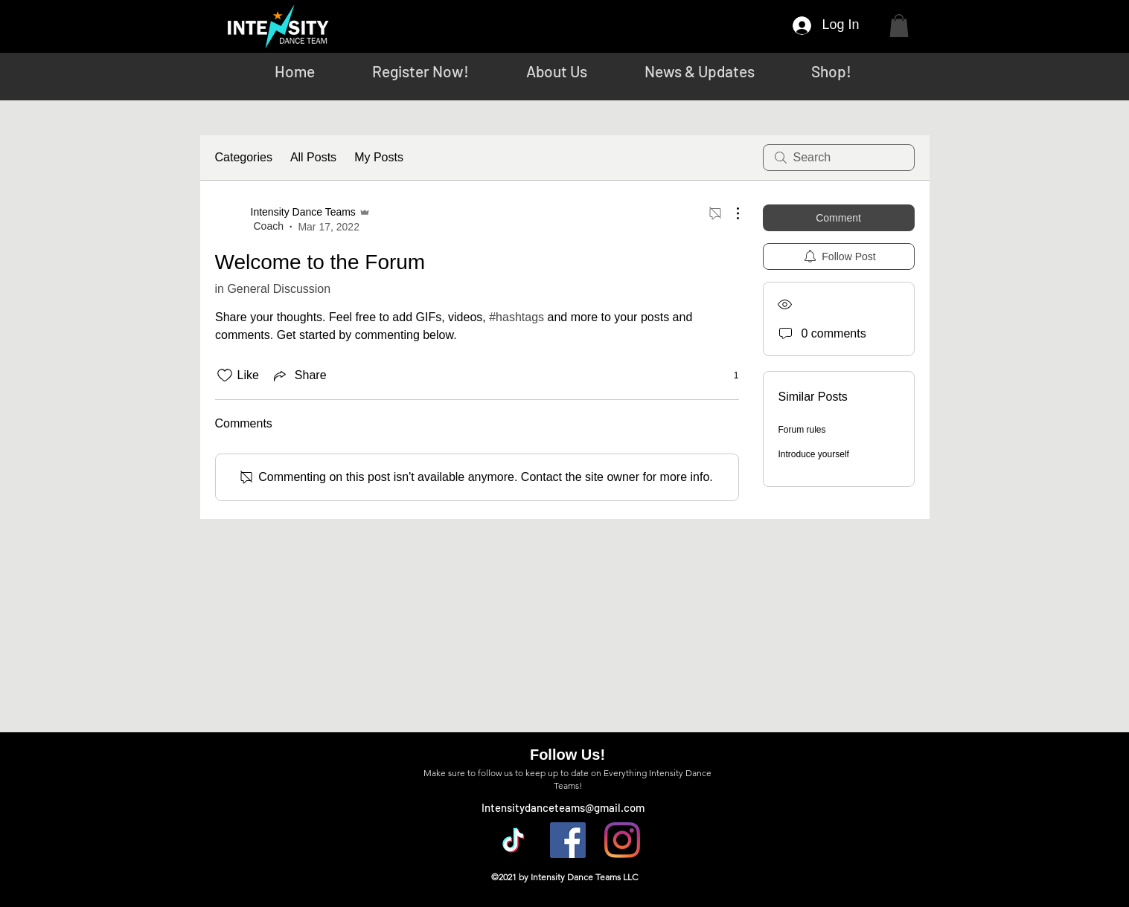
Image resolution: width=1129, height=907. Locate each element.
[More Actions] (730, 213)
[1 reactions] (728, 375)
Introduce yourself (813, 454)
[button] (899, 25)
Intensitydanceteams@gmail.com (563, 807)
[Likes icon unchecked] (224, 375)
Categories (243, 157)
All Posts (313, 157)
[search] (839, 157)
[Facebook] (568, 840)
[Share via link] (299, 375)
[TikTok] (513, 840)
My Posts (378, 157)
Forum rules (802, 430)
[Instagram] (622, 840)
